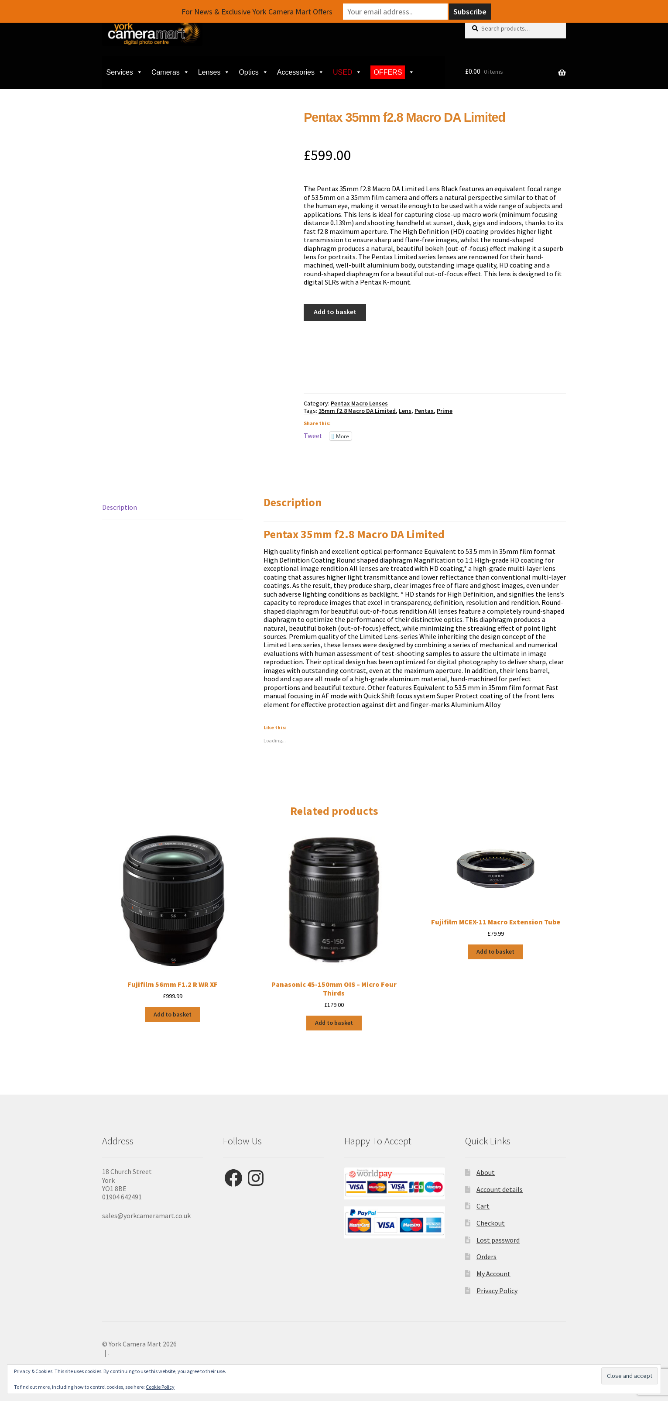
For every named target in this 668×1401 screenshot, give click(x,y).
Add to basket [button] (173, 1014)
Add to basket (335, 311)
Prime (444, 411)
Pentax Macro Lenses (359, 403)
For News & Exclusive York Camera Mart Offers (257, 12)
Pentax (424, 411)
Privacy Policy (496, 1290)
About (485, 1172)
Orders (486, 1256)
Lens (405, 411)
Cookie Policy (160, 1387)
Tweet (313, 436)
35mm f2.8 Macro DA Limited (357, 411)
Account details (499, 1189)
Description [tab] (119, 507)
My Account (493, 1273)
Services (124, 72)
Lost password (498, 1240)
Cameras (170, 72)
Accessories (300, 72)
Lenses (214, 72)
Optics (253, 72)
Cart (483, 1206)
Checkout (490, 1223)
